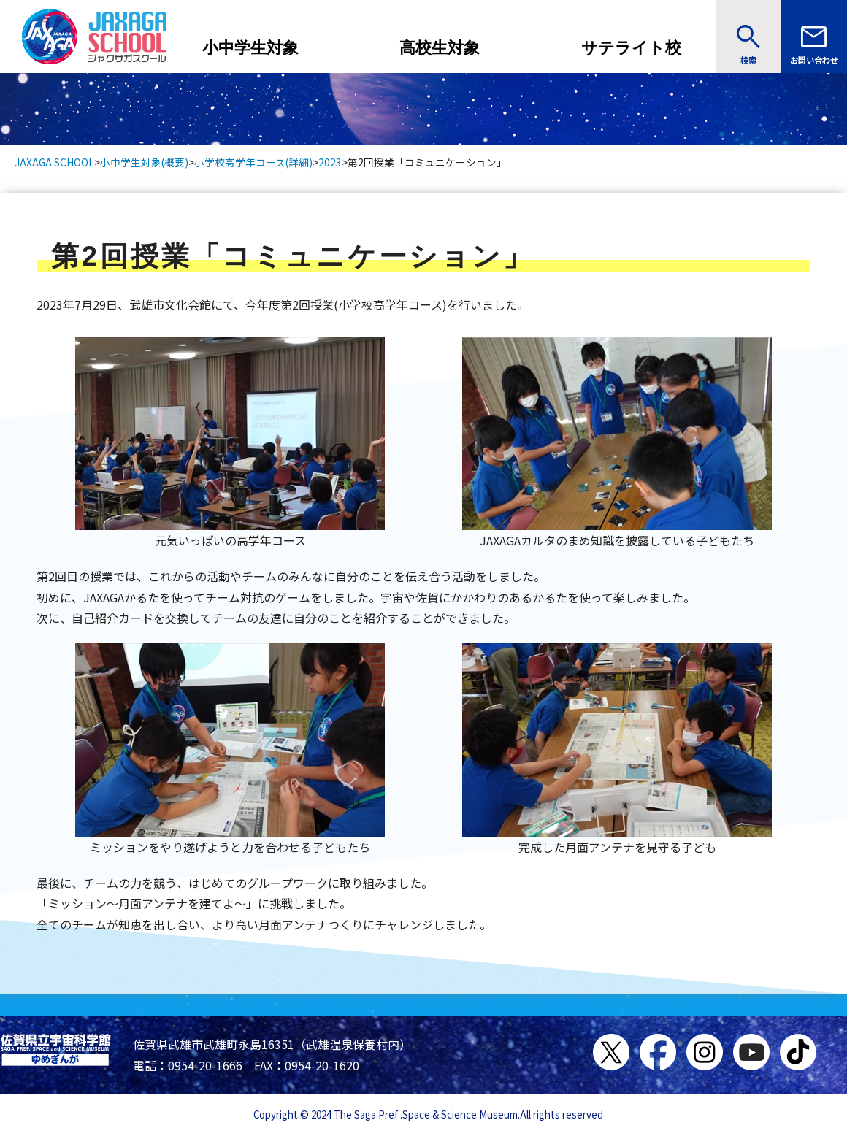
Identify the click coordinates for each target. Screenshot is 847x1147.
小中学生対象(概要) (144, 162)
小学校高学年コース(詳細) (253, 162)
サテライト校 (631, 48)
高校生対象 (439, 48)
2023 (330, 162)
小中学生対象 (250, 48)
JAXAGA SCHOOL (54, 162)
